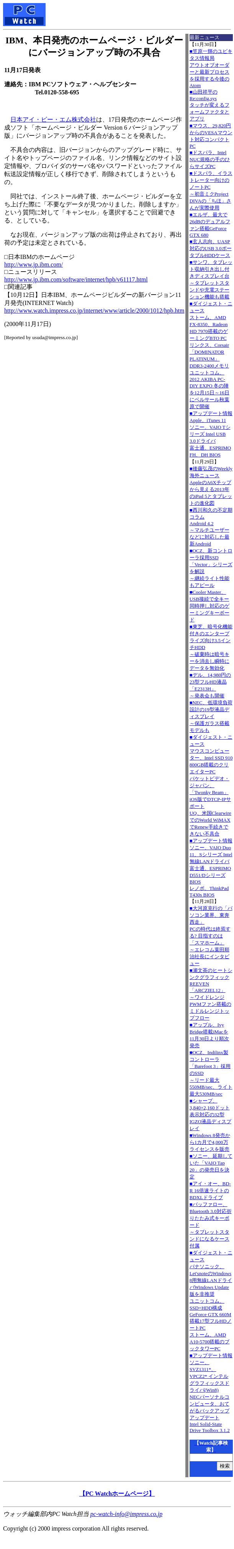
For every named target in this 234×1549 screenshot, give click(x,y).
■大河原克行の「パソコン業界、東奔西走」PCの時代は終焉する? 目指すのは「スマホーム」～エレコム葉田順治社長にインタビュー (211, 935)
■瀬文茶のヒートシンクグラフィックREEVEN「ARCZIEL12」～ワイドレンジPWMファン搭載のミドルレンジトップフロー (211, 994)
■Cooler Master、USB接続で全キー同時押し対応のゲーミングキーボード (209, 606)
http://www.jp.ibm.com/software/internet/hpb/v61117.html (76, 279)
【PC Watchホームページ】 (117, 1493)
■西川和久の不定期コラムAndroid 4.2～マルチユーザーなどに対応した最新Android (211, 527)
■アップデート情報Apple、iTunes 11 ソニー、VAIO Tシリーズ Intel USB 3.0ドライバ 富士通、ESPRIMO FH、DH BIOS (211, 434)
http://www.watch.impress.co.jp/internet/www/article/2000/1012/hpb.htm (94, 310)
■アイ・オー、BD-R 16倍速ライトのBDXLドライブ (210, 1190)
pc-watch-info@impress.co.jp (126, 1514)
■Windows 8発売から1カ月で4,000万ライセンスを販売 (210, 1142)
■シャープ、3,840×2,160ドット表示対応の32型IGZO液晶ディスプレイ (210, 1114)
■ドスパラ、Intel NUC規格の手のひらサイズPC (210, 159)
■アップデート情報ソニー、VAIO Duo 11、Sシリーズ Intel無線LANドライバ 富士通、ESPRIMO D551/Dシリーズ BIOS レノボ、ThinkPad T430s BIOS (211, 868)
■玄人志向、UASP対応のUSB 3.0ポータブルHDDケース (211, 248)
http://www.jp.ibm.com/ (33, 264)
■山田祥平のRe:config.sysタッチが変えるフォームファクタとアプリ (209, 105)
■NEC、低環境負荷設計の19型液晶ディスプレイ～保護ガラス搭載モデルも (211, 716)
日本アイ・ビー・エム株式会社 (53, 119)
